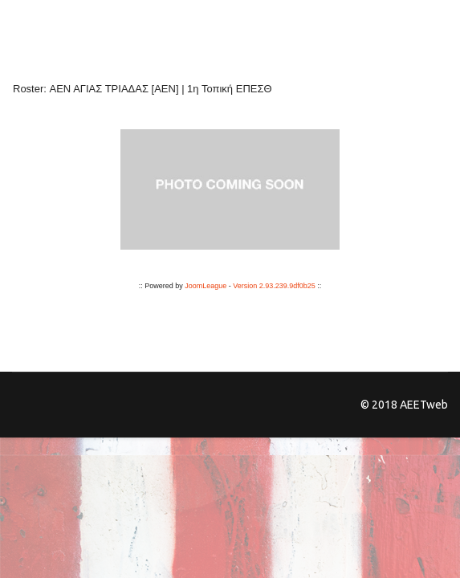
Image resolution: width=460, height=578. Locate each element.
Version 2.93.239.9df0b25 (274, 286)
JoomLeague (205, 286)
